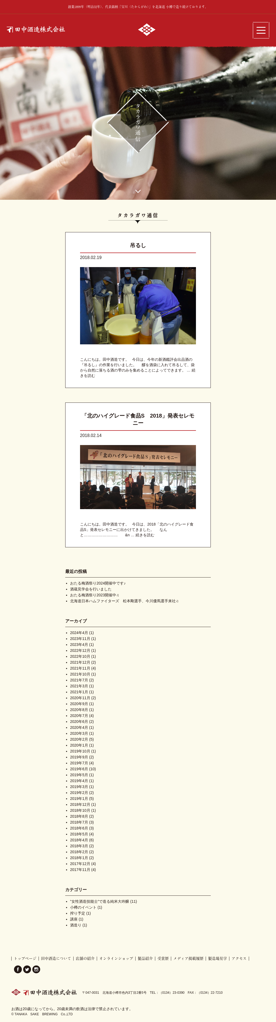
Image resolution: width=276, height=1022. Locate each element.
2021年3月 (79, 686)
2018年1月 (79, 858)
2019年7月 (79, 763)
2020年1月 (79, 745)
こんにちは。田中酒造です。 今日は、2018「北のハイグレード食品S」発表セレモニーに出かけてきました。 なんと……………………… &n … (137, 529)
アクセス (239, 958)
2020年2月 (79, 739)
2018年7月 (79, 822)
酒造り (75, 925)
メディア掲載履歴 (188, 958)
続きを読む (145, 535)
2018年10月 (80, 810)
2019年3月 (79, 787)
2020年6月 (79, 721)
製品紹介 (145, 958)
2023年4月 (79, 644)
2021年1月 (79, 692)
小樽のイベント (83, 907)
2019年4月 (79, 781)
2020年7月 (79, 715)
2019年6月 (79, 769)
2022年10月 (80, 656)
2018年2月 (79, 852)
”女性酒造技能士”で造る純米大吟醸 (99, 901)
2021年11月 (80, 668)
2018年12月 (80, 804)
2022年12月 (80, 650)
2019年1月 (79, 798)
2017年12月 (80, 864)
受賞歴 (163, 958)
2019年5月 (79, 775)
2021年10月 (80, 674)
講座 (74, 919)
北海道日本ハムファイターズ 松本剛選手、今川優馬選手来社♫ (124, 601)
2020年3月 (79, 733)
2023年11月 (80, 638)
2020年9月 (79, 704)
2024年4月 (79, 633)
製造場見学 (217, 958)
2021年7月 (79, 680)
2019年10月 (80, 751)
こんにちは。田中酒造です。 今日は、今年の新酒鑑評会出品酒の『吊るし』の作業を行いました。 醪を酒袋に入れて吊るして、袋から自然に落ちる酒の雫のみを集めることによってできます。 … (137, 364)
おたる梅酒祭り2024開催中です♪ (98, 583)
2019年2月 (79, 792)
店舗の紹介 (85, 958)
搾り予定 (77, 913)
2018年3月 (79, 846)
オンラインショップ (116, 958)
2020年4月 (79, 727)
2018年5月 (79, 834)
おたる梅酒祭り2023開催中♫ (94, 595)
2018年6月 (79, 828)
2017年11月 (80, 869)
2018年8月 (79, 816)
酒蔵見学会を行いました (91, 589)
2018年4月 (79, 840)
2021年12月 (80, 662)
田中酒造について (56, 958)
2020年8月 (79, 710)
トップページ (25, 958)
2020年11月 (80, 698)
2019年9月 (79, 757)
